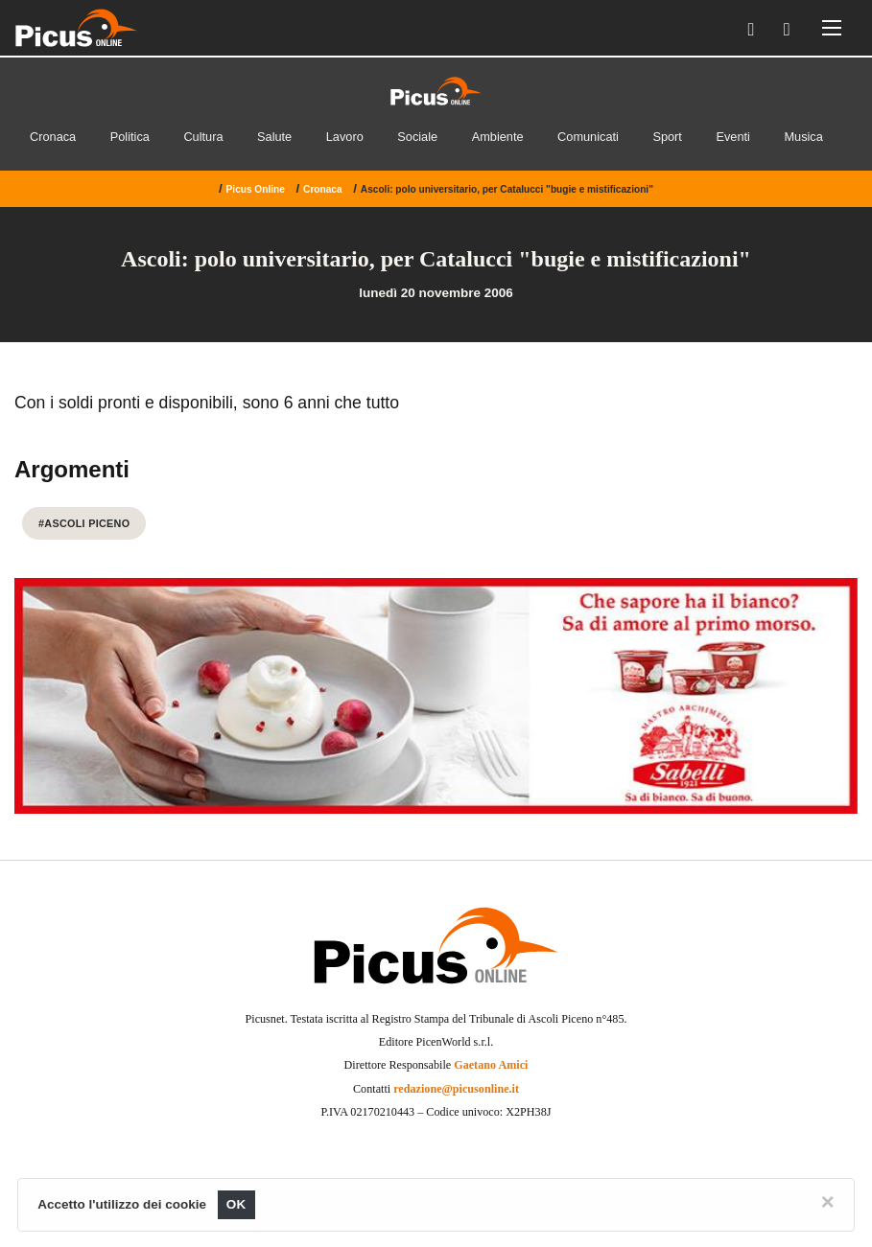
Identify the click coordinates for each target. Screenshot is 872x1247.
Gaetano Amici (491, 1065)
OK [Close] (236, 1204)
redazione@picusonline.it (456, 1089)
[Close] (828, 1202)
